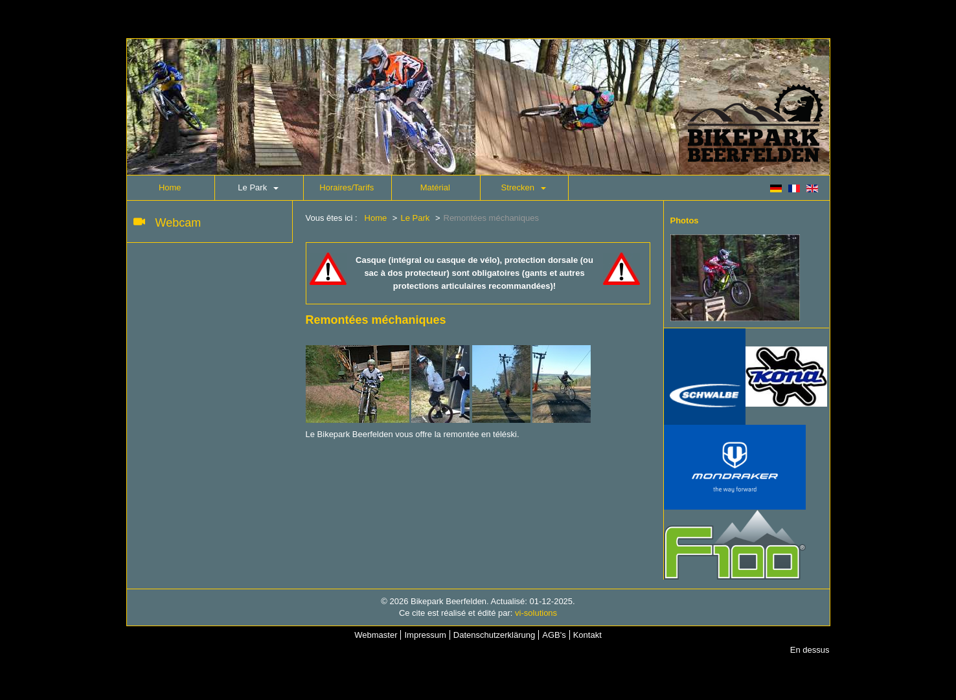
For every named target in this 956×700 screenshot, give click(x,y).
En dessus (810, 650)
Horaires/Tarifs (346, 187)
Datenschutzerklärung (494, 635)
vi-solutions (536, 613)
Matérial (435, 187)
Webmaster (375, 635)
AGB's (553, 635)
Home (170, 187)
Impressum (425, 635)
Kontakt (587, 635)
